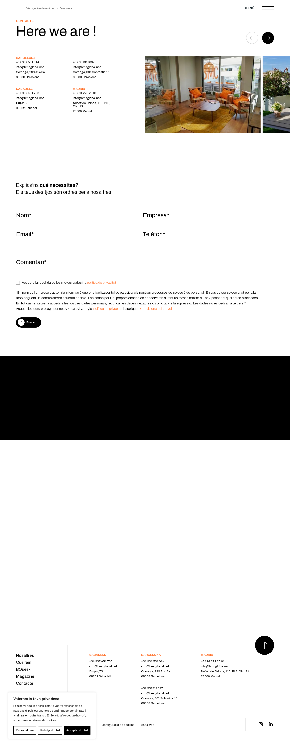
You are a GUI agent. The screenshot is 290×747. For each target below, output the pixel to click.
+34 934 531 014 (27, 62)
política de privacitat (101, 282)
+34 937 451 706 (27, 93)
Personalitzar (25, 730)
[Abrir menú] (268, 8)
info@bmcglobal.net (30, 67)
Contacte (24, 683)
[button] (268, 38)
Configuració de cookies (118, 724)
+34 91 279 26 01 (84, 93)
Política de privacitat (108, 309)
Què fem (23, 662)
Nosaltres (25, 655)
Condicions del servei (155, 309)
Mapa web (147, 724)
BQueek (23, 669)
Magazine (25, 676)
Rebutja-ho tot (50, 730)
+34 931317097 (84, 62)
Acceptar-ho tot (77, 730)
